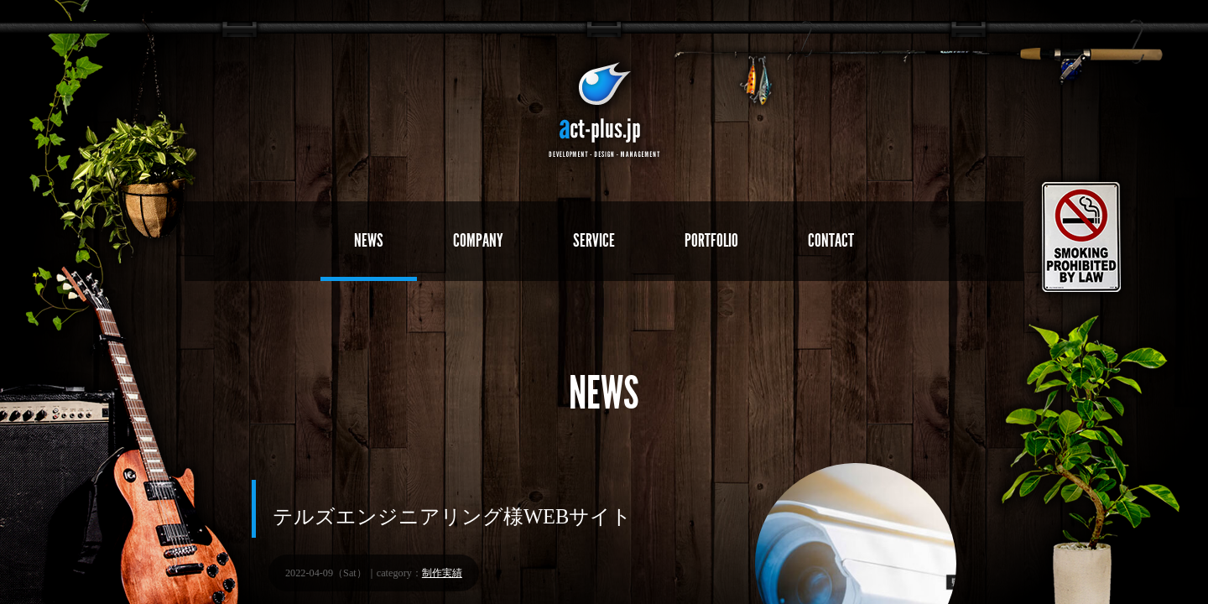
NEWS (368, 240)
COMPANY (478, 240)
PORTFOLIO (711, 240)
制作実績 (442, 573)
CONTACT (831, 240)
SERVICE (594, 240)
